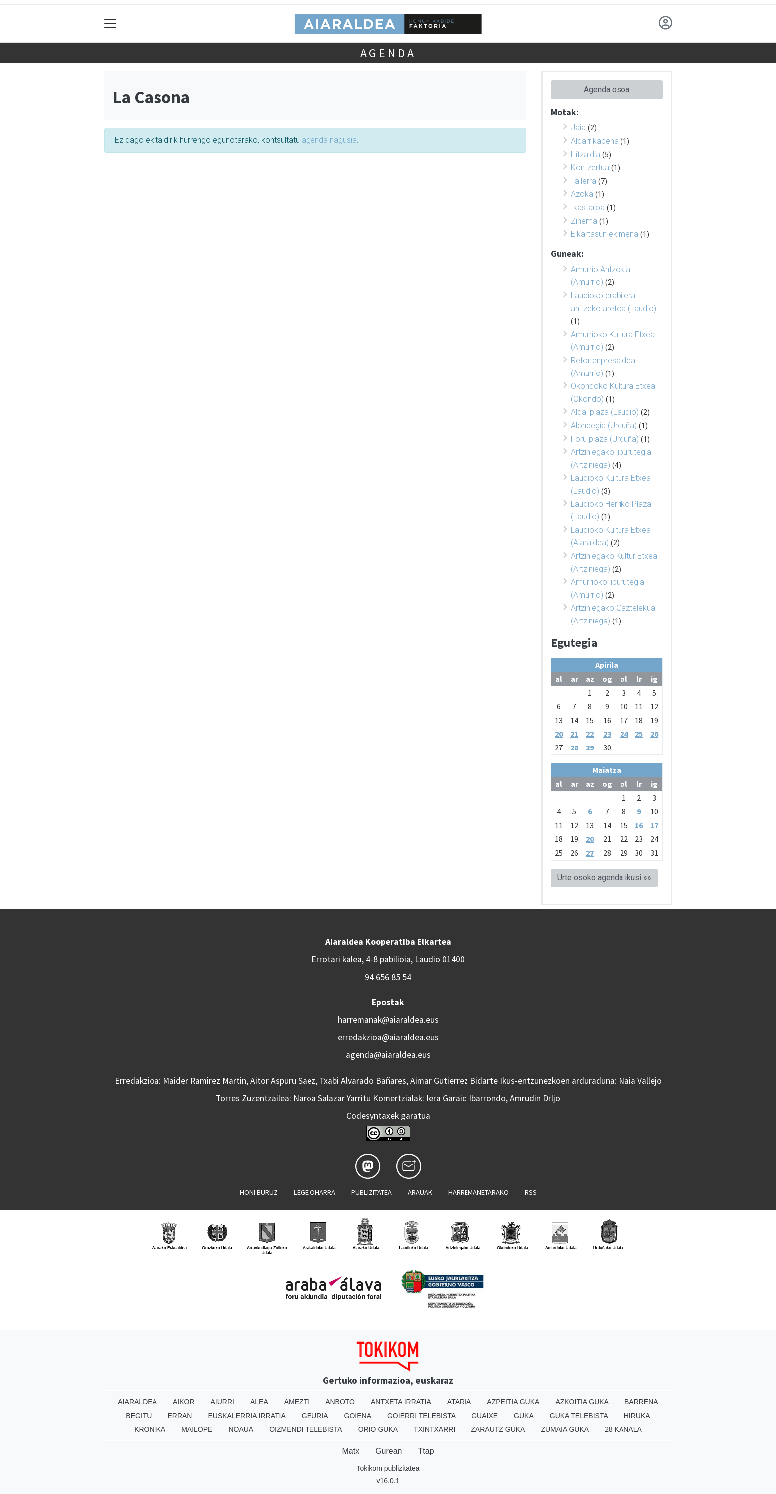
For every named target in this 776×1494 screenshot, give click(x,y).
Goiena (357, 1416)
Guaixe (484, 1416)
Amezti (297, 1402)
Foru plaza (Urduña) (605, 439)
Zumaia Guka (565, 1429)
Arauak (420, 1192)
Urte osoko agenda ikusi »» (604, 877)
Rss (531, 1192)
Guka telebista (579, 1416)
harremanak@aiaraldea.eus (388, 1019)
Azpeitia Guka (513, 1402)
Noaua (240, 1429)
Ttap (426, 1451)
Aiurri (222, 1402)
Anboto (340, 1402)
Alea (259, 1402)
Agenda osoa (606, 89)
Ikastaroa (588, 207)
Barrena (641, 1402)
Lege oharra (314, 1192)
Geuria (315, 1416)
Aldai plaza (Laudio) (605, 412)
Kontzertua (590, 167)
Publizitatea (371, 1192)
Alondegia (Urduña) (604, 425)
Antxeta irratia (401, 1402)
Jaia (578, 127)
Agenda (388, 53)
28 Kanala (623, 1429)
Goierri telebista (421, 1416)
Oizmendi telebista (305, 1429)
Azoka (582, 194)
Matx (350, 1451)
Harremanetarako (478, 1192)
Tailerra (583, 181)
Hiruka (637, 1416)
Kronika (149, 1429)
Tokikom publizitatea (387, 1468)
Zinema (584, 221)
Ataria (459, 1402)
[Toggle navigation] (110, 23)
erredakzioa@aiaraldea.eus (388, 1037)
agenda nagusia (329, 140)
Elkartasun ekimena (604, 234)
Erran (179, 1416)
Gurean (388, 1451)
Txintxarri (434, 1429)
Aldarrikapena (595, 141)
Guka (524, 1416)
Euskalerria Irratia (246, 1416)
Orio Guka (378, 1429)
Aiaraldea (137, 1402)
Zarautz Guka (498, 1429)
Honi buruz (259, 1192)
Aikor (184, 1402)
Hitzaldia (585, 154)
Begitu (139, 1416)
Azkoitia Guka (582, 1402)
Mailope (196, 1429)
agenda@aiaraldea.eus (388, 1054)
